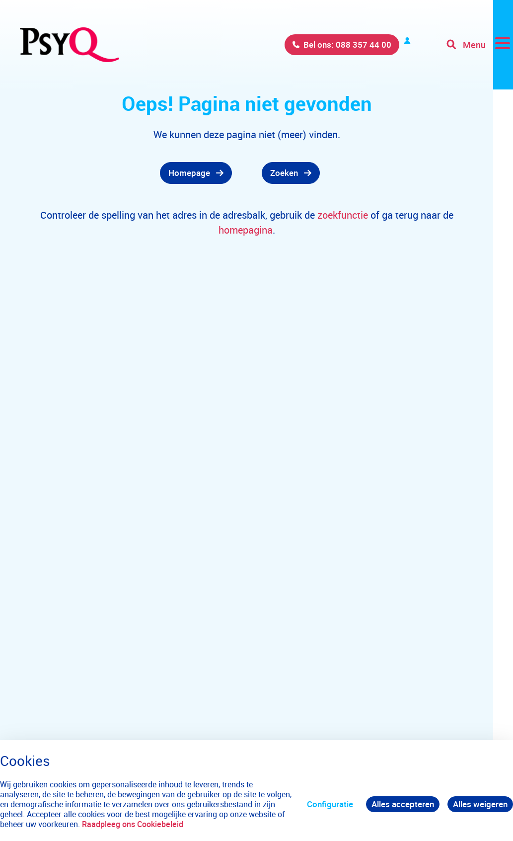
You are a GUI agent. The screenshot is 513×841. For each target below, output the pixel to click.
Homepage (189, 172)
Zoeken (284, 172)
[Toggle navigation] (479, 44)
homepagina (246, 230)
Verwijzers (390, 44)
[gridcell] (161, 173)
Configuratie (330, 804)
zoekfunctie (343, 215)
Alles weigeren (480, 804)
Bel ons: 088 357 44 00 (296, 44)
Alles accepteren (402, 804)
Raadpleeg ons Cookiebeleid (132, 824)
